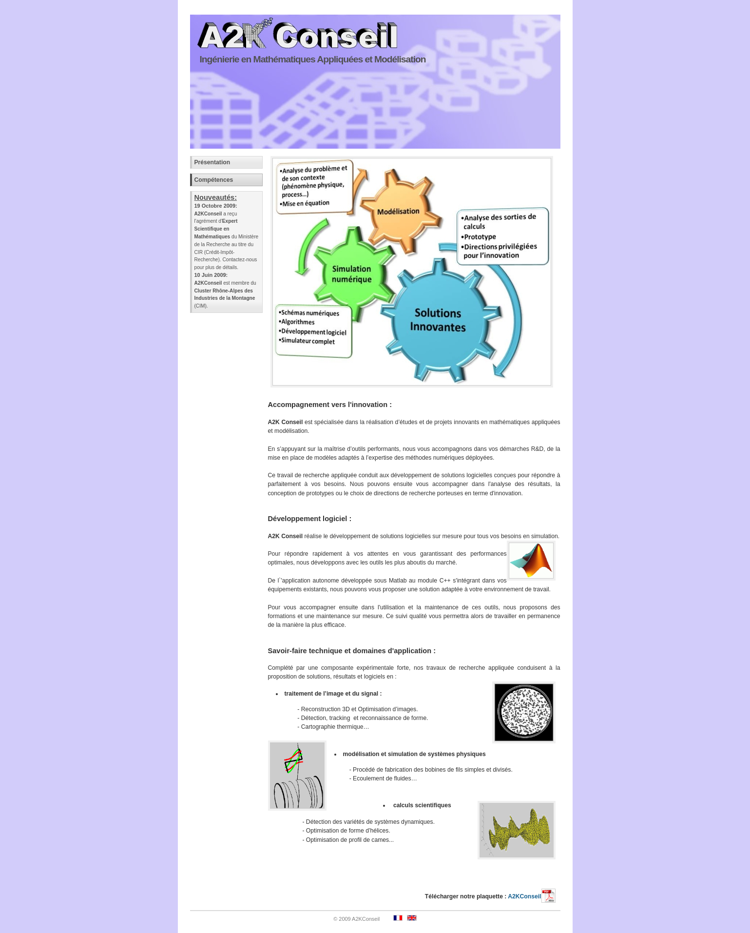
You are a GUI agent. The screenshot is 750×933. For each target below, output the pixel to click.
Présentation (212, 162)
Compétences (213, 179)
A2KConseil (531, 896)
